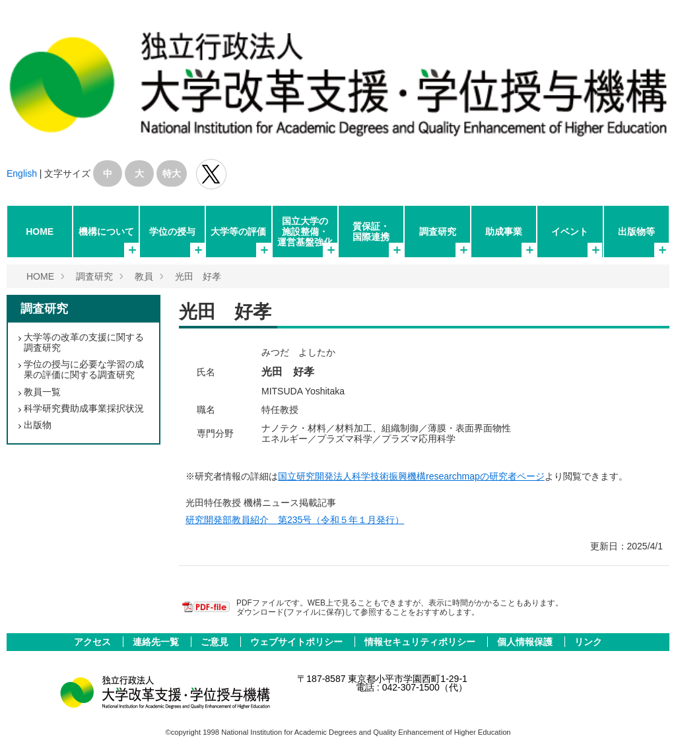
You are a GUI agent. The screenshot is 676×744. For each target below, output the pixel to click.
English (22, 173)
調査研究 (437, 231)
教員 (144, 276)
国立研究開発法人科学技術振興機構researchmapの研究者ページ (411, 476)
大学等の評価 (238, 231)
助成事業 (503, 231)
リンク (588, 641)
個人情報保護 (526, 641)
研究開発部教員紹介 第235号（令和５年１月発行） (295, 519)
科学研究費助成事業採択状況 (84, 408)
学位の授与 (172, 231)
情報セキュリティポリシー (421, 641)
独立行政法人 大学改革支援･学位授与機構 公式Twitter (211, 174)
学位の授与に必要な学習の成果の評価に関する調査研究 (84, 369)
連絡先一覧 (157, 641)
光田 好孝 (198, 276)
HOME (39, 231)
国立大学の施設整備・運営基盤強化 (305, 231)
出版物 (37, 424)
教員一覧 (42, 392)
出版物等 (636, 231)
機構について (106, 231)
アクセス (94, 641)
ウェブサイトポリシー (297, 641)
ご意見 (216, 641)
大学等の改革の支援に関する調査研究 (84, 342)
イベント (569, 231)
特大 (171, 173)
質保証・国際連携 (371, 231)
